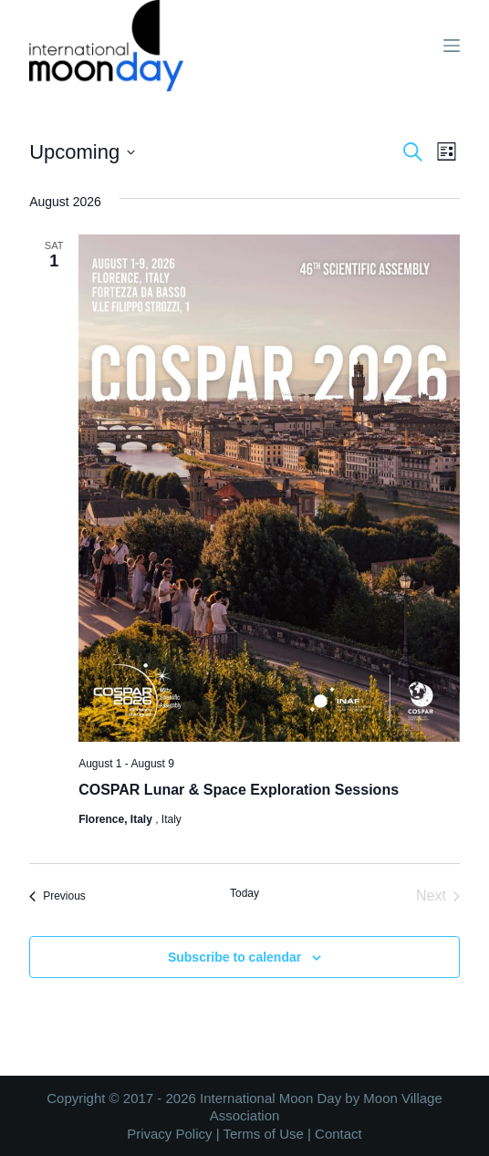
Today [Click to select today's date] (244, 893)
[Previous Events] (57, 896)
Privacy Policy (169, 1133)
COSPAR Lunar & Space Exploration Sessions (238, 789)
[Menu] (451, 45)
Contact (338, 1133)
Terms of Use (264, 1133)
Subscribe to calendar (234, 957)
